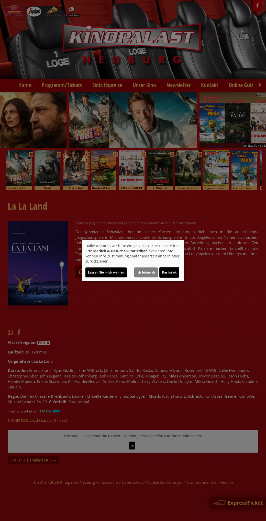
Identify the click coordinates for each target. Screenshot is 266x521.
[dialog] (133, 260)
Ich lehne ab (146, 272)
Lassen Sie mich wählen (106, 272)
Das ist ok (169, 272)
